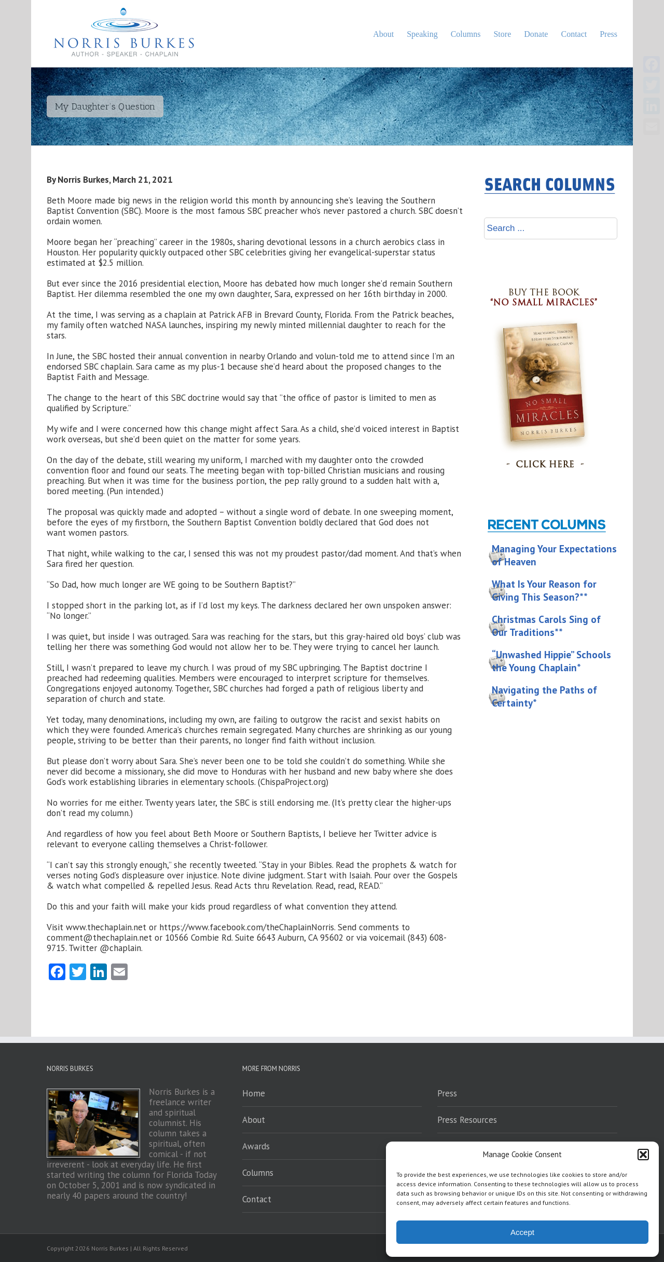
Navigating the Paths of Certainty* (544, 696)
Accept (522, 1232)
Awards (256, 1146)
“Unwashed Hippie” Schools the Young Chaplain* (551, 661)
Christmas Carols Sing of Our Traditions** (546, 626)
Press (447, 1093)
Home (253, 1093)
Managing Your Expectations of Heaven (554, 555)
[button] (643, 1154)
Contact (256, 1199)
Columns (257, 1172)
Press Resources (467, 1119)
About (253, 1119)
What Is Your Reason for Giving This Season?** (544, 590)
